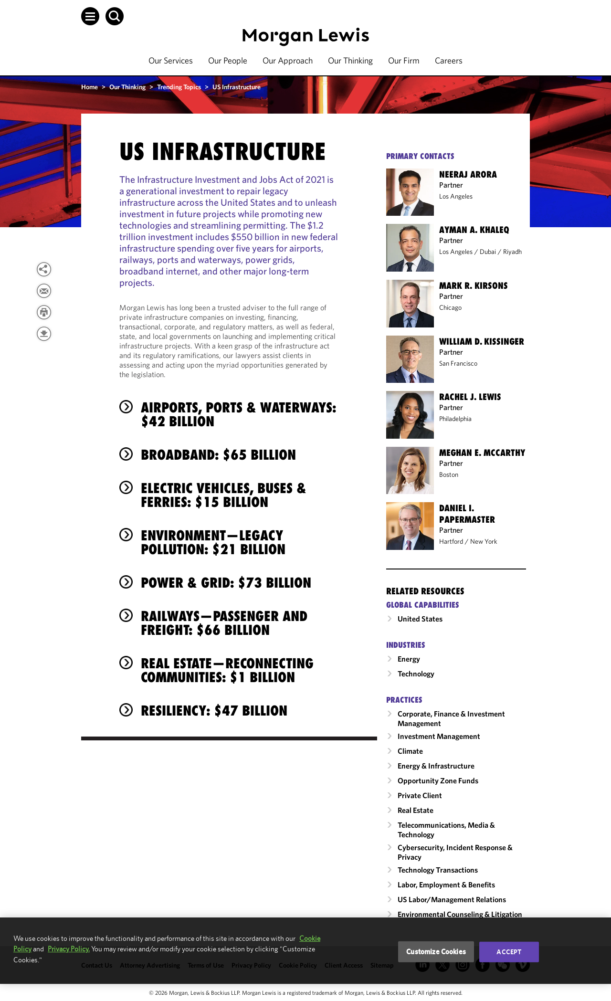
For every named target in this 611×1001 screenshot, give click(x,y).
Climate (410, 751)
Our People (227, 60)
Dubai (488, 251)
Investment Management (439, 736)
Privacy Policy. (69, 948)
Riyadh (512, 251)
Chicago (450, 307)
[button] (90, 16)
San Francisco (458, 363)
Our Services (170, 60)
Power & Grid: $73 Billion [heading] (226, 582)
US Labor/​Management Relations (452, 899)
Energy (409, 659)
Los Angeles (456, 196)
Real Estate (415, 810)
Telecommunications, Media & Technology (446, 829)
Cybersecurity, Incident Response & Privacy (455, 852)
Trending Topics (179, 87)
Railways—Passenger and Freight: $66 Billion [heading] (224, 623)
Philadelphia (455, 418)
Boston (448, 474)
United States (420, 618)
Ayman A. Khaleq (474, 229)
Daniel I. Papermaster (467, 514)
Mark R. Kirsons (473, 285)
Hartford (451, 541)
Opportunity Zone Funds (438, 780)
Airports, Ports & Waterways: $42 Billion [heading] (238, 414)
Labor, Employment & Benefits (446, 884)
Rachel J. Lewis (470, 396)
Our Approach (288, 60)
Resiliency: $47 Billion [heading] (214, 710)
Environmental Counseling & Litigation (460, 914)
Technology (416, 673)
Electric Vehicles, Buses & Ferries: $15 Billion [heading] (223, 495)
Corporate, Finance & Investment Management (451, 718)
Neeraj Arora (468, 174)
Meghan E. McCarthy (482, 452)
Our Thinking (350, 60)
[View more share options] (43, 269)
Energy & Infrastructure (436, 765)
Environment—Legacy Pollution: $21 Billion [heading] (213, 542)
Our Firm (404, 60)
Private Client (420, 795)
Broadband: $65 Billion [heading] (218, 454)
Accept (508, 952)
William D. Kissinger (481, 341)
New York (483, 541)
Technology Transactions (438, 870)
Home (89, 87)
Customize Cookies (436, 951)
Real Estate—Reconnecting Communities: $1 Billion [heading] (227, 670)
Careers (449, 60)
